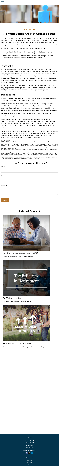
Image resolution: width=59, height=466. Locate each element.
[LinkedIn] (32, 453)
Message (4, 186)
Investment (29, 462)
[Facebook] (27, 453)
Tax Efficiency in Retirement (14, 298)
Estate (29, 465)
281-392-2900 (31, 440)
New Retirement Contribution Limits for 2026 (20, 253)
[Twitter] (29, 453)
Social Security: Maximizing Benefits (17, 343)
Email (3, 176)
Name (3, 166)
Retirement (29, 460)
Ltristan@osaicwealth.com (29, 450)
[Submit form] (5, 200)
